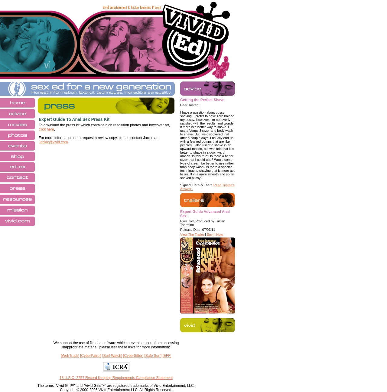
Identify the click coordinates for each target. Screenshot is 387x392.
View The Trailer (192, 234)
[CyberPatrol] (90, 356)
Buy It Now (215, 234)
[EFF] (167, 356)
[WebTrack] (70, 356)
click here (46, 129)
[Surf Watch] (112, 356)
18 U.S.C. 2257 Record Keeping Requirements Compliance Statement (116, 378)
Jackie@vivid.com (53, 142)
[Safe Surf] (152, 356)
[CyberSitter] (133, 356)
